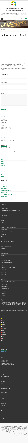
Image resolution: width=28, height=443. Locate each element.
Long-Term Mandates (4, 433)
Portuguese (4, 328)
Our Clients (8, 437)
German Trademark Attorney (5, 378)
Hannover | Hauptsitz (5, 170)
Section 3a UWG (3, 272)
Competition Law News (13, 436)
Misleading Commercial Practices (6, 258)
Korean (3, 336)
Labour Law (3, 418)
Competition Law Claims (19, 428)
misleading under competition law (6, 262)
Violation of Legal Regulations (6, 291)
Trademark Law (3, 407)
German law (3, 243)
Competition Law (4, 218)
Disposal (3, 438)
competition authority (4, 217)
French (3, 322)
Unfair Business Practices (5, 284)
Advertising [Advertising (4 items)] (11, 302)
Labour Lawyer (3, 381)
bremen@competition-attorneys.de (8, 129)
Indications (9, 433)
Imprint (25, 436)
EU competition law (4, 229)
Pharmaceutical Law (21, 426)
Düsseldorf (3, 165)
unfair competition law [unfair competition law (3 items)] (11, 310)
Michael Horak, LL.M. (5, 182)
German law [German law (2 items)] (9, 306)
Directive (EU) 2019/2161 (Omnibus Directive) (8, 227)
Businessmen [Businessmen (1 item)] (15, 303)
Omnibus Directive (4, 265)
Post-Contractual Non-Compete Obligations (8, 267)
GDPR (2, 236)
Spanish (3, 324)
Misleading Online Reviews (5, 260)
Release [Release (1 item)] (2, 309)
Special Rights (16, 426)
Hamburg (2, 169)
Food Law (2, 398)
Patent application (4, 403)
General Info (3, 239)
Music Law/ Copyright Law (5, 401)
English (3, 320)
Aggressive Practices (4, 206)
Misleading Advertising (5, 257)
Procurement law (4, 392)
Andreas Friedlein (4, 196)
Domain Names (19, 429)
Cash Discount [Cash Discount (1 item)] (19, 303)
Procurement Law (4, 269)
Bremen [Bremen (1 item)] (13, 303)
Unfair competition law (5, 286)
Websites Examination (9, 431)
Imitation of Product (4, 250)
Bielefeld (2, 161)
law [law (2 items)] (9, 308)
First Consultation (20, 432)
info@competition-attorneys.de (6, 363)
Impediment (3, 251)
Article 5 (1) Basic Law (4, 208)
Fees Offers (15, 432)
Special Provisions (4, 283)
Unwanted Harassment (5, 288)
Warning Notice (3, 293)
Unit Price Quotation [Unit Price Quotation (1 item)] (19, 310)
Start (2, 426)
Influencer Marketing (4, 253)
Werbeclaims (3, 295)
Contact (15, 439)
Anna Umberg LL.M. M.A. (5, 186)
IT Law (2, 412)
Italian (3, 326)
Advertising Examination (13, 430)
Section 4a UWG (3, 274)
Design (2, 225)
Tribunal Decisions (10, 438)
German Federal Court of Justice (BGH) (7, 241)
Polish (3, 330)
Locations (18, 439)
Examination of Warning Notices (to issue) (7, 432)
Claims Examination (20, 430)
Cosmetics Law (3, 222)
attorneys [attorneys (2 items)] (5, 303)
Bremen (2, 163)
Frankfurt (2, 167)
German (3, 318)
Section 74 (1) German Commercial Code (8, 281)
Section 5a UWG (3, 277)
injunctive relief (3, 255)
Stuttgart (2, 176)
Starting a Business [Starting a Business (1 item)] (21, 309)
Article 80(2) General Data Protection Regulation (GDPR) (10, 210)
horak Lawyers (3, 379)
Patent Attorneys (3, 385)
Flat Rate (25, 432)
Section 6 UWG (3, 279)
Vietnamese (4, 334)
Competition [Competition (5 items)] (9, 304)
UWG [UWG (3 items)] (23, 310)
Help (11, 437)
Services (23, 429)
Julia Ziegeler (3, 184)
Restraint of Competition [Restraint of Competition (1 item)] (6, 309)
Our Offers (8, 430)
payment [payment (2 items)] (24, 308)
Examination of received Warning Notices (19, 431)
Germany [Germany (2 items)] (14, 306)
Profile (22, 436)
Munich (2, 174)
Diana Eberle (7, 436)
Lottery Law (5, 428)
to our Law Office (4, 366)
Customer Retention (4, 224)
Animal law (3, 374)
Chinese (3, 338)
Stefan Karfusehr (4, 198)
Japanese (3, 332)
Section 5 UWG (3, 276)
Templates (19, 437)
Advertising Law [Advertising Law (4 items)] (18, 302)
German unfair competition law (6, 246)
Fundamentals (11, 426)
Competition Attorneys (15, 433)
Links (6, 438)
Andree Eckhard (4, 188)
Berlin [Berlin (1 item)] (8, 303)
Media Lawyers (3, 383)
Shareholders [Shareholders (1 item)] (16, 309)
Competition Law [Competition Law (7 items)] (19, 305)
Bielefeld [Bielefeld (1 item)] (10, 303)
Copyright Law (8, 429)
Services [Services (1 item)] (14, 309)
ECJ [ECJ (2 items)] (16, 305)
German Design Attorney (5, 376)
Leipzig (2, 172)
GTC (5, 437)
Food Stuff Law (3, 234)
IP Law (2, 400)
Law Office (18, 436)
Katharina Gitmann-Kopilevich (6, 190)
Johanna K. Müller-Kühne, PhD (6, 194)
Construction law (4, 390)
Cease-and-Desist (4, 213)
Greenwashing (3, 248)
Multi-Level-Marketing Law (11, 428)
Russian (3, 340)
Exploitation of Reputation (5, 232)
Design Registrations (13, 429)
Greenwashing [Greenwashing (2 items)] (19, 306)
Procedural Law (19, 427)
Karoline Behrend (4, 192)
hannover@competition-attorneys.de (7, 364)
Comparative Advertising (5, 215)
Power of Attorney (15, 437)
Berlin (2, 159)
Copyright (2, 220)
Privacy (3, 437)
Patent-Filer (3, 405)
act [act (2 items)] (7, 302)
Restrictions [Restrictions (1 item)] (11, 309)
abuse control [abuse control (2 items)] (3, 302)
